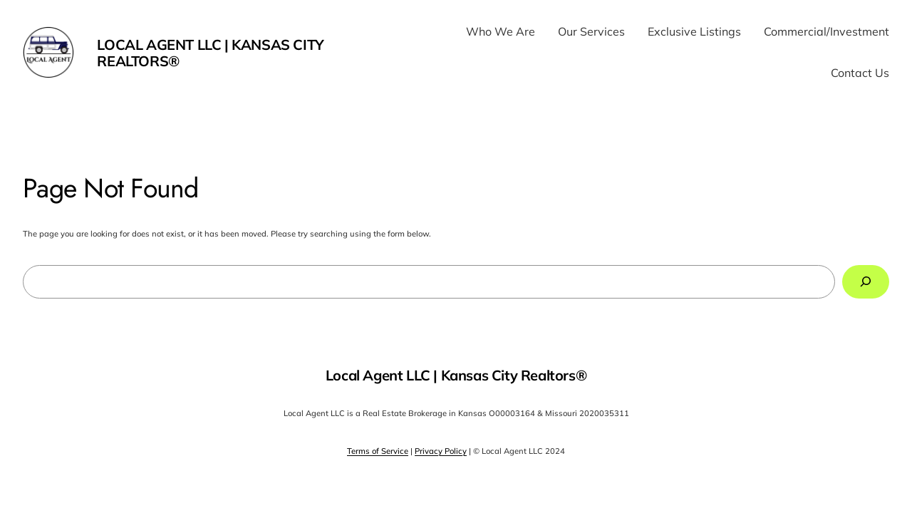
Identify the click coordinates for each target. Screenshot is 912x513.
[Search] (865, 282)
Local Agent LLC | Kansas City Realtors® (210, 53)
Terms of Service (377, 451)
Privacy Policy (441, 451)
